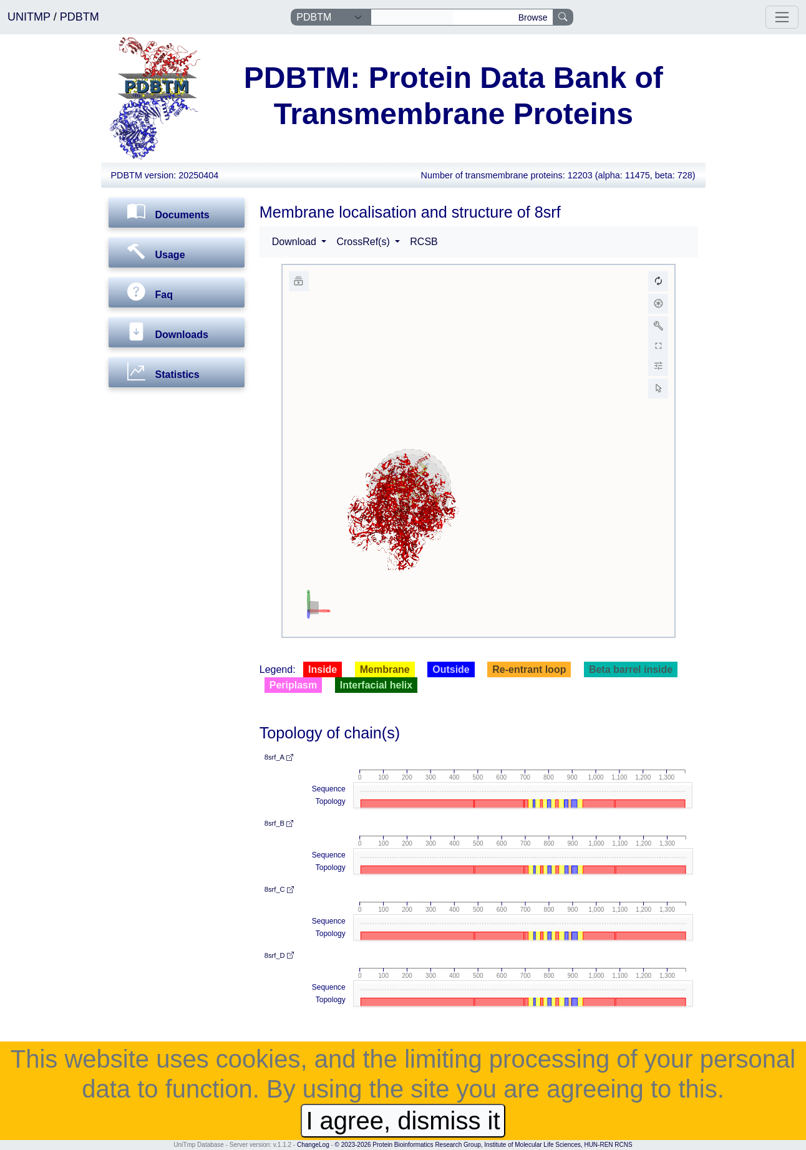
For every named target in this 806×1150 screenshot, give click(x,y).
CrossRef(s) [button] (364, 241)
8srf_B (279, 823)
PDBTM (79, 17)
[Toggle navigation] (782, 17)
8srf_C (279, 889)
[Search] (412, 17)
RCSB (423, 241)
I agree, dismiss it (403, 1120)
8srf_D (279, 955)
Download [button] (295, 241)
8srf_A (279, 757)
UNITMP (30, 17)
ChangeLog (313, 1144)
